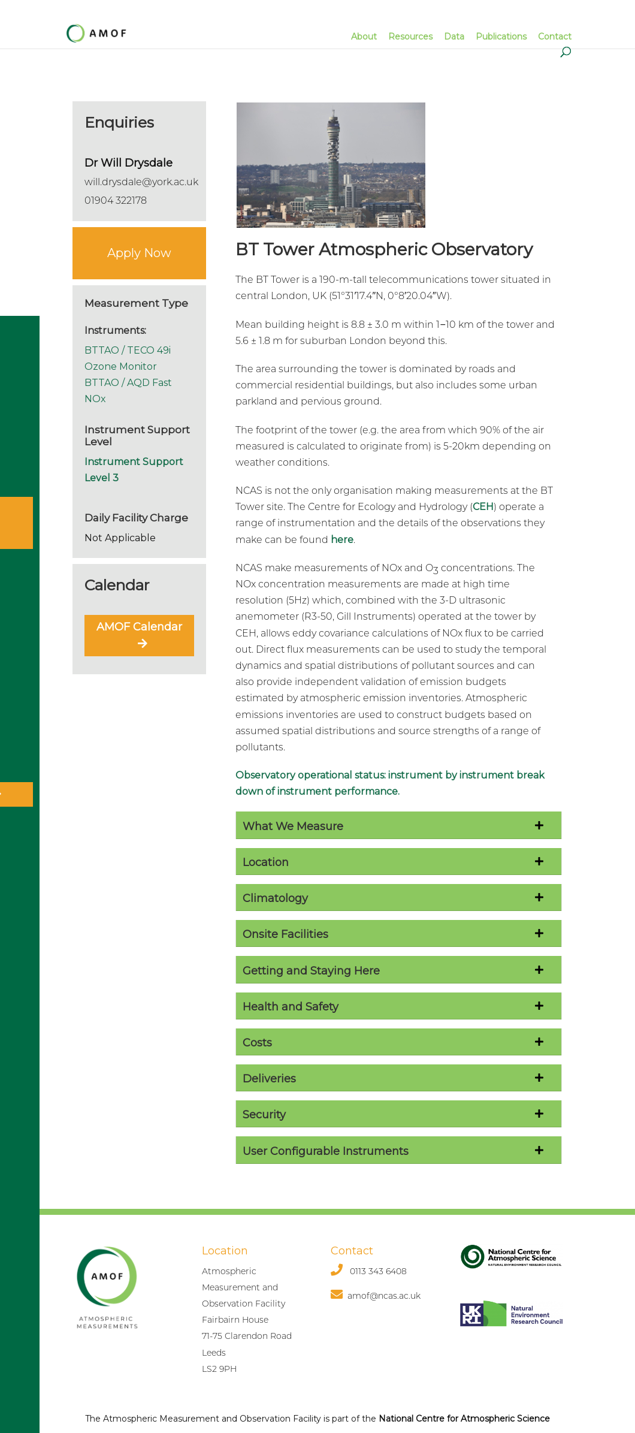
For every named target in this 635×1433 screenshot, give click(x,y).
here (342, 539)
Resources (410, 36)
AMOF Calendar (139, 634)
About (364, 36)
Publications (501, 36)
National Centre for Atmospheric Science (464, 1418)
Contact (555, 36)
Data (454, 36)
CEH (483, 506)
